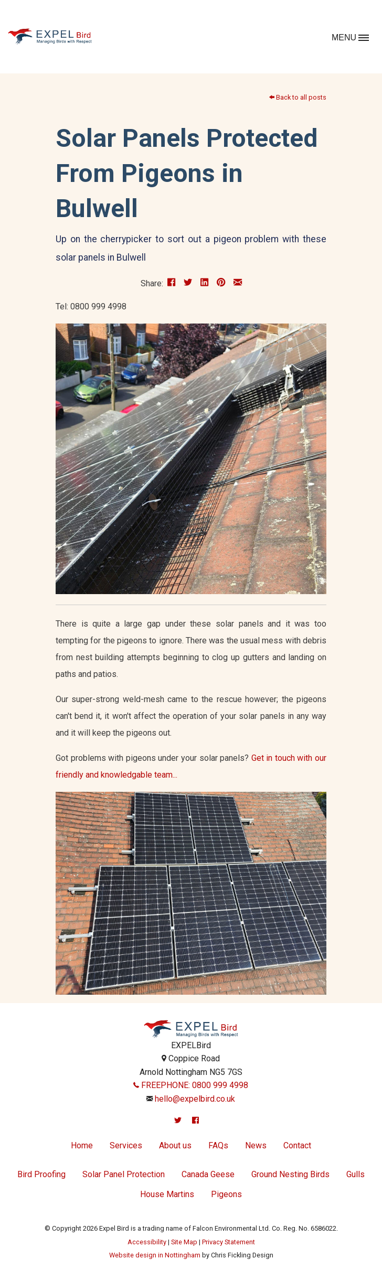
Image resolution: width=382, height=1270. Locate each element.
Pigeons (226, 1194)
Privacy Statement (228, 1242)
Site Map (184, 1242)
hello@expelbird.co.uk (195, 1099)
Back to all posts (297, 97)
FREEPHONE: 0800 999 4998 (190, 1085)
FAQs (218, 1145)
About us (175, 1145)
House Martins (167, 1194)
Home (82, 1145)
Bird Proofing (41, 1174)
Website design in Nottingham (154, 1255)
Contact (297, 1145)
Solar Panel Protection (123, 1174)
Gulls (355, 1174)
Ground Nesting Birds (290, 1174)
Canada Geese (208, 1174)
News (256, 1145)
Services (126, 1145)
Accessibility (147, 1242)
